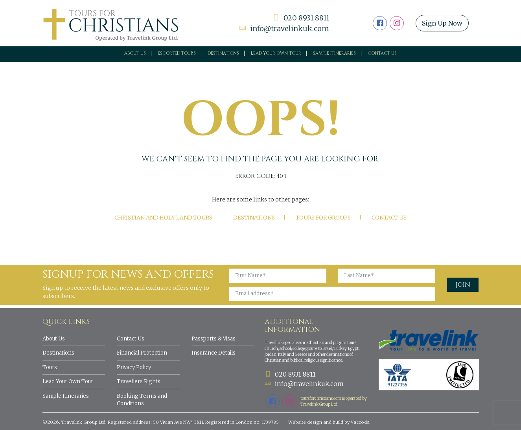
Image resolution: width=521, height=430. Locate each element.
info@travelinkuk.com (284, 28)
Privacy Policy (134, 367)
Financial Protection (142, 352)
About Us (135, 53)
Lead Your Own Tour (67, 381)
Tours (49, 367)
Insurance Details (213, 352)
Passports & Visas (213, 338)
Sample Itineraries (334, 53)
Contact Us (382, 53)
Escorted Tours (177, 53)
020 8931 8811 (300, 17)
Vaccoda (360, 422)
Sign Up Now (442, 23)
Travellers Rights (138, 381)
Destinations (223, 53)
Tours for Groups (323, 217)
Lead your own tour (276, 53)
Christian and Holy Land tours (163, 217)
